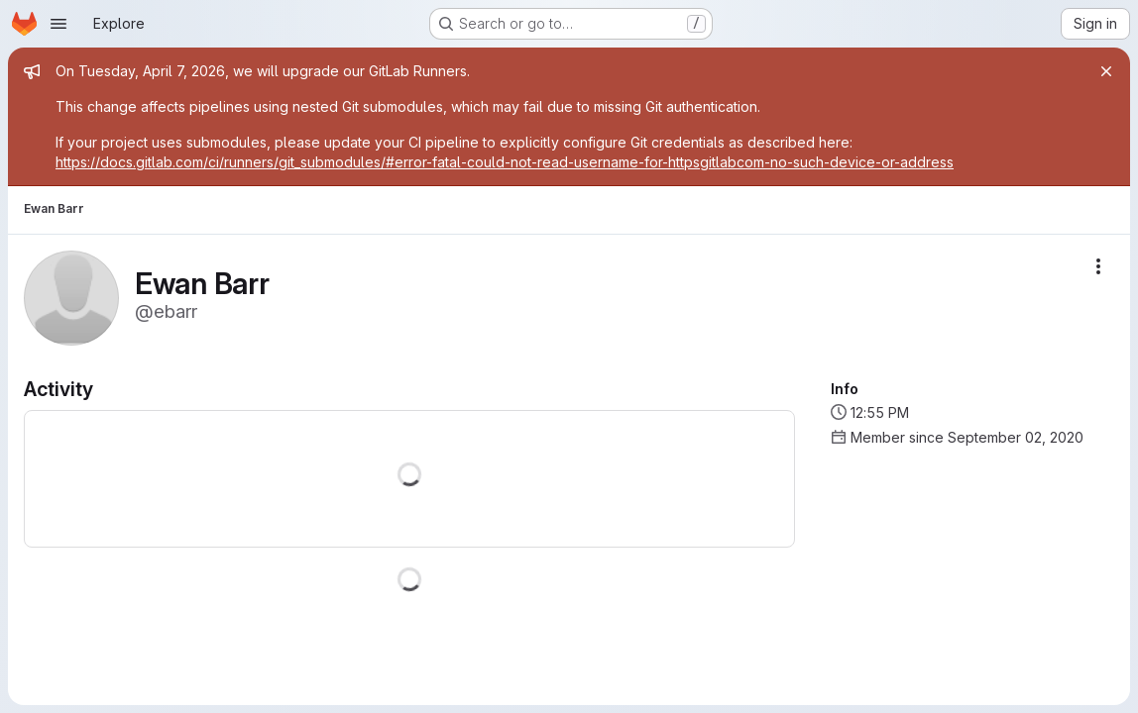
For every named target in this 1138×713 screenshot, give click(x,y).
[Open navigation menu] (58, 24)
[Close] (1106, 71)
